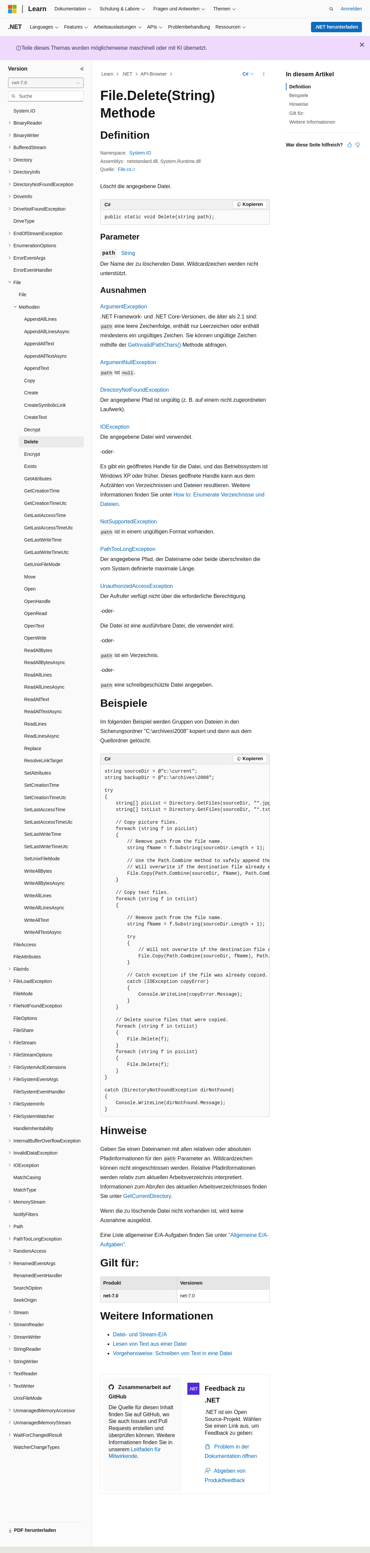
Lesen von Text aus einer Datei (149, 1344)
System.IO (140, 153)
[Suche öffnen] (331, 9)
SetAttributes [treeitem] (37, 773)
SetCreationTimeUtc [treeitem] (45, 797)
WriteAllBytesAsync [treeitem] (44, 883)
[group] (185, 940)
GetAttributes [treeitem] (38, 478)
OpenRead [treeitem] (35, 613)
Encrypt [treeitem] (32, 454)
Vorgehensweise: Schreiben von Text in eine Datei (172, 1353)
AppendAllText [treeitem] (39, 343)
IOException (114, 427)
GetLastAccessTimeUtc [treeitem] (48, 527)
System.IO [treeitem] (24, 111)
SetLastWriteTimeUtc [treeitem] (46, 846)
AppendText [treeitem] (36, 368)
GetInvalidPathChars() (154, 345)
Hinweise (298, 104)
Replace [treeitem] (32, 748)
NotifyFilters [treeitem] (25, 1214)
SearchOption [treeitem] (27, 1288)
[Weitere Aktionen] (264, 74)
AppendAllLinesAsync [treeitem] (46, 331)
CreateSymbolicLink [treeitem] (45, 405)
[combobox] (46, 83)
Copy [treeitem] (29, 380)
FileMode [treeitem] (23, 993)
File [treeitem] (22, 294)
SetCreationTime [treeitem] (41, 785)
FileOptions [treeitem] (25, 1018)
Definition (300, 86)
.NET (127, 74)
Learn (108, 74)
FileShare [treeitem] (23, 1030)
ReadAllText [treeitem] (36, 699)
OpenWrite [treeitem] (35, 638)
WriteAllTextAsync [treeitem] (43, 932)
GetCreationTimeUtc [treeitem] (45, 503)
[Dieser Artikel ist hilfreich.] (350, 145)
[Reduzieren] (82, 69)
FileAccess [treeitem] (24, 944)
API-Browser (153, 74)
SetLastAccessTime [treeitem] (44, 809)
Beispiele (298, 95)
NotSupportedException (128, 521)
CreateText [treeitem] (35, 417)
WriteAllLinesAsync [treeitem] (44, 907)
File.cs (124, 169)
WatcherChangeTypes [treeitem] (36, 1447)
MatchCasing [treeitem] (27, 1177)
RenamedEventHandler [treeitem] (37, 1275)
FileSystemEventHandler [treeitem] (39, 1091)
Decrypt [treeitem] (32, 429)
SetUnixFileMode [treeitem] (42, 858)
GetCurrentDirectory (147, 1196)
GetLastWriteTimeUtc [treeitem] (46, 552)
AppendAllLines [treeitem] (40, 319)
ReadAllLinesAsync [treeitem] (44, 687)
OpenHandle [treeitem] (37, 601)
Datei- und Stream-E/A (140, 1334)
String (128, 253)
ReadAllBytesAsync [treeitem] (44, 662)
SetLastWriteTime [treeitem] (42, 834)
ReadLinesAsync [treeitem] (41, 736)
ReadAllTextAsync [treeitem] (43, 711)
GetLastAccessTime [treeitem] (45, 515)
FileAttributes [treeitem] (27, 956)
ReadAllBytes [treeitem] (38, 650)
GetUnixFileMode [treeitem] (42, 564)
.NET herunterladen (336, 27)
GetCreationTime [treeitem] (42, 490)
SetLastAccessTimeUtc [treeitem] (48, 822)
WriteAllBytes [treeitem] (38, 871)
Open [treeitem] (30, 589)
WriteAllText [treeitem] (36, 920)
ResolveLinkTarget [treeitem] (43, 760)
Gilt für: (296, 113)
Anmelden (351, 8)
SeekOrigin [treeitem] (25, 1300)
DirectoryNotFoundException (134, 390)
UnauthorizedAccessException (136, 586)
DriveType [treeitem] (24, 221)
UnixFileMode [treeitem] (27, 1398)
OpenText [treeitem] (34, 626)
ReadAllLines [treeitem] (38, 675)
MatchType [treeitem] (24, 1190)
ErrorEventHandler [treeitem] (32, 270)
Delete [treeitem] (31, 441)
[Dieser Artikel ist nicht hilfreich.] (358, 145)
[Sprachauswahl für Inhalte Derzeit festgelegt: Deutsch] (24, 1542)
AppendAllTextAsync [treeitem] (45, 356)
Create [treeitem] (31, 392)
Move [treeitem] (30, 576)
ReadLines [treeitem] (35, 724)
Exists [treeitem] (30, 466)
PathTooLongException (128, 549)
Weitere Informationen (312, 122)
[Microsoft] (12, 9)
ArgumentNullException (128, 362)
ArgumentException (123, 306)
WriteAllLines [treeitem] (37, 895)
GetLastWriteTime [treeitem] (43, 540)
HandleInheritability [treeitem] (33, 1128)
